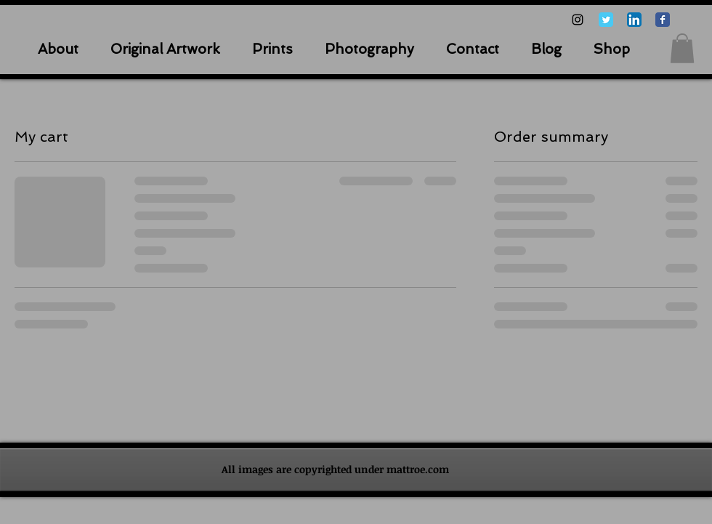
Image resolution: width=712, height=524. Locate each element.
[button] (682, 48)
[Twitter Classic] (606, 19)
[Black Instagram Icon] (577, 19)
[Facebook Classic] (662, 19)
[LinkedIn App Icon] (634, 19)
